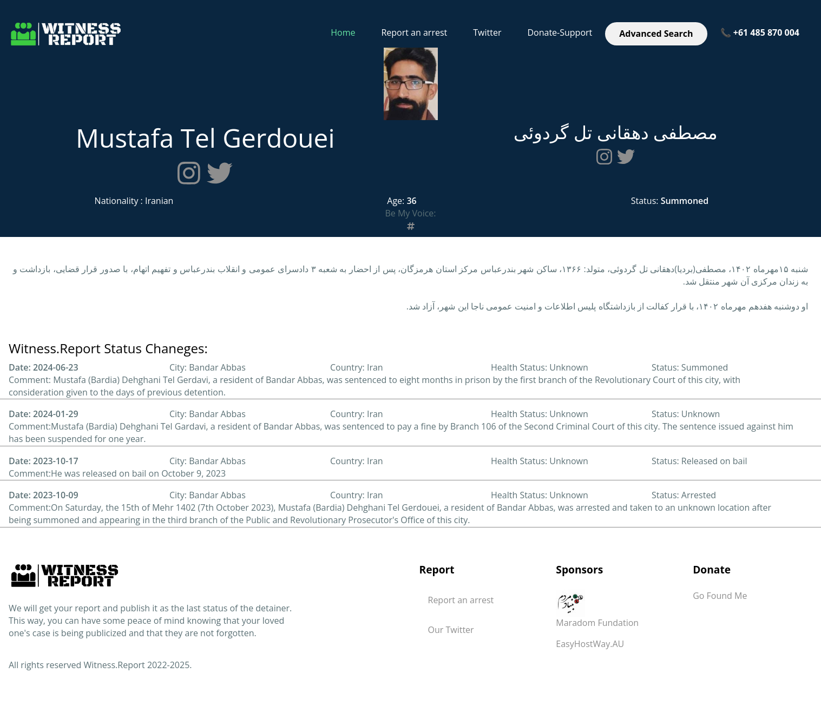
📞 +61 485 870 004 (759, 32)
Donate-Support (559, 32)
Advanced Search (656, 33)
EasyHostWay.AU (590, 644)
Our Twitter (451, 630)
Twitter (487, 32)
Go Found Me (720, 596)
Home (343, 32)
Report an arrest (414, 32)
